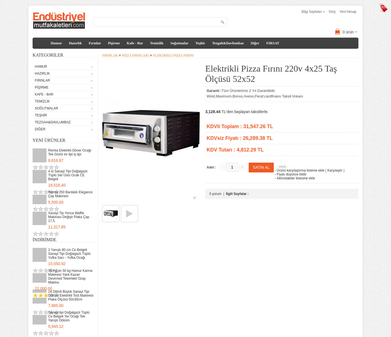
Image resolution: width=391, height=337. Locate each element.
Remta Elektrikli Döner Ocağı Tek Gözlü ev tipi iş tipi (69, 152)
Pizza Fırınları (135, 55)
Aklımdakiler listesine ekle (294, 178)
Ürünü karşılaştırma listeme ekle (299, 170)
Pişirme (114, 43)
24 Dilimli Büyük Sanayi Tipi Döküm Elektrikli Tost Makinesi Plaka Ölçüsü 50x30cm (70, 295)
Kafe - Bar (135, 43)
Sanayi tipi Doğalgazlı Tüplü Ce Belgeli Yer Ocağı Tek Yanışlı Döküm (69, 316)
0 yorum (215, 194)
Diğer (255, 43)
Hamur (56, 43)
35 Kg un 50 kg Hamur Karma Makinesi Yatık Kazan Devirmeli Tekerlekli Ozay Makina (70, 276)
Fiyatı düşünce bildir (290, 174)
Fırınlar (95, 43)
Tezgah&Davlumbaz (228, 43)
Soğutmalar (179, 43)
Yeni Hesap (347, 12)
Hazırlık (75, 43)
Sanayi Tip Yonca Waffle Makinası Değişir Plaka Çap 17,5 (68, 217)
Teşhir (200, 43)
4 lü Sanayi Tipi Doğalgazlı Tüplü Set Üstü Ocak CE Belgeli (67, 175)
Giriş (332, 12)
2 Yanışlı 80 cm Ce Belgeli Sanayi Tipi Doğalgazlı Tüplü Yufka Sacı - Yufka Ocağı (69, 254)
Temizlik (156, 43)
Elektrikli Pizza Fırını (173, 55)
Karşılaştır (335, 170)
